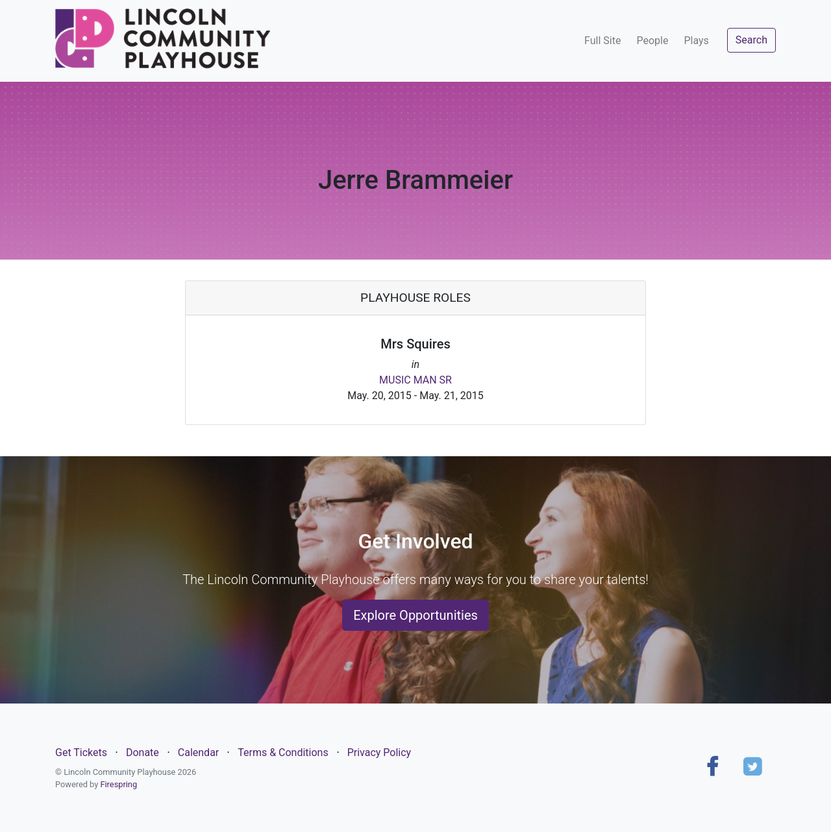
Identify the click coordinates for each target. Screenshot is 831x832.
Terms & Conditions (283, 752)
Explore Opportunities (415, 615)
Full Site (602, 40)
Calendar (198, 752)
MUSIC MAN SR (415, 380)
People (652, 40)
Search (751, 40)
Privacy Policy (379, 752)
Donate (142, 752)
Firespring (118, 784)
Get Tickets (81, 752)
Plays (696, 40)
